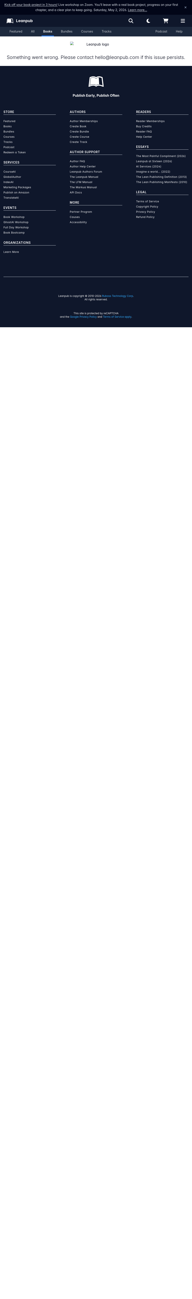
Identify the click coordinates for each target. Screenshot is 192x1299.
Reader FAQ (144, 1103)
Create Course (79, 1108)
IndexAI (8, 1153)
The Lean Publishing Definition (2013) (161, 1148)
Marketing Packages (17, 1159)
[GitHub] (35, 423)
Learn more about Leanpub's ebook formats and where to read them (96, 927)
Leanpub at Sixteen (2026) (154, 1133)
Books (47, 31)
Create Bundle (79, 1103)
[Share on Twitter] (17, 320)
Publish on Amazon (16, 1164)
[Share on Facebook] (25, 320)
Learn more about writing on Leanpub (96, 824)
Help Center (144, 1108)
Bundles (66, 31)
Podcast (161, 31)
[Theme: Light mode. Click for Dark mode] (148, 21)
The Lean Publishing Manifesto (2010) (161, 1153)
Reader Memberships (150, 1092)
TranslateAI (11, 1169)
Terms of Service (147, 1173)
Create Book (78, 1098)
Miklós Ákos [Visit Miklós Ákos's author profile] (46, 170)
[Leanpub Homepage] (19, 20)
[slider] (125, 107)
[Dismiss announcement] (185, 7)
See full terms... (96, 722)
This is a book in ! (120, 73)
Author (96, 237)
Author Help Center (83, 1138)
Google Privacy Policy (83, 1288)
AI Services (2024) (148, 1138)
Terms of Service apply (117, 1288)
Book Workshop (14, 1188)
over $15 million (84, 812)
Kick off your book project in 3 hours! (30, 5)
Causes (75, 1188)
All (32, 31)
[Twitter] (20, 423)
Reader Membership (126, 186)
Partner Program (81, 1183)
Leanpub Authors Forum (86, 1143)
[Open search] (131, 21)
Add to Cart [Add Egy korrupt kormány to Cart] (118, 158)
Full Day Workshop (16, 1199)
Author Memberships (84, 1092)
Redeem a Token (14, 1124)
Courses (87, 31)
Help (179, 31)
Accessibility (78, 1194)
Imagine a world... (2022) (153, 1143)
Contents (141, 237)
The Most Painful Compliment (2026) (161, 1127)
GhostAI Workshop (16, 1194)
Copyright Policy (147, 1178)
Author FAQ (77, 1133)
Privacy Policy (145, 1183)
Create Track (78, 1113)
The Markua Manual (83, 1159)
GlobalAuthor (12, 1148)
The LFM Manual (81, 1153)
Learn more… (137, 10)
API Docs (76, 1164)
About (51, 237)
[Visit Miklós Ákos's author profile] (159, 396)
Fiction (75, 318)
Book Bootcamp (14, 1204)
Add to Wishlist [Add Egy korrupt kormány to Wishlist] (119, 168)
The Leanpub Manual (84, 1148)
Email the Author (140, 319)
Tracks (106, 31)
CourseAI (9, 1143)
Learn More (11, 1223)
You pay (94, 137)
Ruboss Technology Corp (117, 1267)
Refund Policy (145, 1188)
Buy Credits (144, 1098)
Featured (16, 31)
